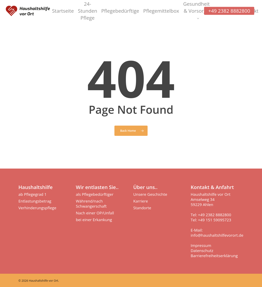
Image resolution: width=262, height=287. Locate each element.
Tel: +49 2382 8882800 (211, 214)
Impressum (201, 245)
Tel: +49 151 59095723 (211, 220)
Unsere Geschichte (150, 194)
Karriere (140, 201)
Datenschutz (202, 250)
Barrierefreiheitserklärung (214, 255)
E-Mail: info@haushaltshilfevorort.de (217, 232)
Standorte (142, 207)
